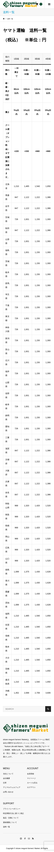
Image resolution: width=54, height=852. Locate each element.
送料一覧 (6, 827)
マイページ (31, 778)
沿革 (4, 783)
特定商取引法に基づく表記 (13, 813)
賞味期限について (10, 822)
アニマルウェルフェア (11, 787)
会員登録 (30, 774)
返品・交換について (11, 818)
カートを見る (32, 783)
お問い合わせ (8, 792)
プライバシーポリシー (11, 809)
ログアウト (31, 787)
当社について (8, 774)
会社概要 (6, 778)
